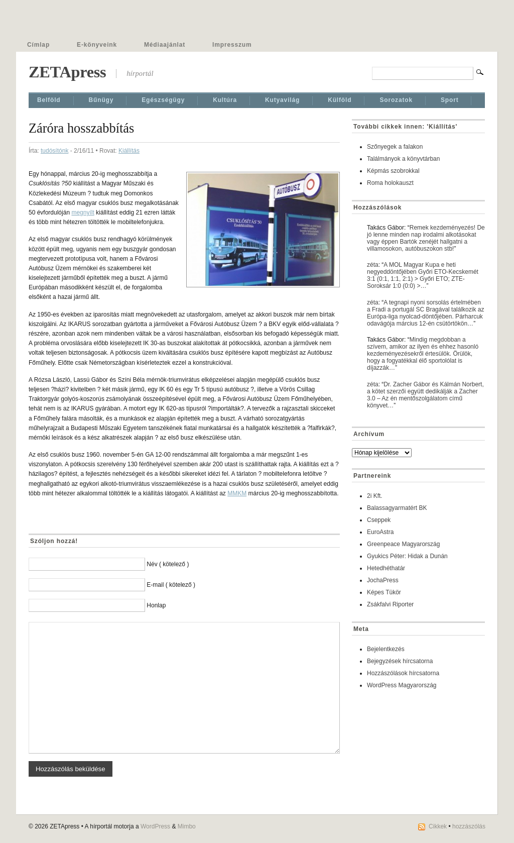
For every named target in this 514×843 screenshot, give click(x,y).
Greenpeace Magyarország (403, 544)
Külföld (339, 99)
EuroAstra (380, 532)
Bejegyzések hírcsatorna (400, 661)
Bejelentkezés (386, 649)
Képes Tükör (384, 592)
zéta (372, 264)
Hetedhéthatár (386, 568)
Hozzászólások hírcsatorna (403, 673)
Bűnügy (101, 99)
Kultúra (225, 99)
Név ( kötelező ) (168, 564)
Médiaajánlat (164, 44)
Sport (450, 99)
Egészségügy (163, 99)
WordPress (155, 826)
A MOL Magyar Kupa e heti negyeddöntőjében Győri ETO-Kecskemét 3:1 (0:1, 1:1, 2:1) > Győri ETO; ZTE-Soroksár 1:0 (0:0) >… (422, 275)
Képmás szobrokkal (393, 170)
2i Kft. (374, 495)
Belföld (49, 99)
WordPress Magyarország (402, 685)
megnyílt (82, 212)
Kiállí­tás (129, 150)
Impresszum (231, 44)
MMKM (236, 493)
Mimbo (187, 826)
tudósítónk (54, 150)
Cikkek (438, 826)
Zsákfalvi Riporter (390, 604)
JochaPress (383, 580)
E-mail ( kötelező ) (171, 584)
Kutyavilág (282, 99)
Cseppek (379, 519)
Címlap (38, 44)
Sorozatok (396, 99)
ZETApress (67, 72)
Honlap (156, 605)
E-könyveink (97, 44)
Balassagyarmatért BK (397, 507)
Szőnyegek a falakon (395, 146)
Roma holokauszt (390, 182)
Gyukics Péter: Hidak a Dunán (407, 556)
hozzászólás (468, 826)
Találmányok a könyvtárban (403, 158)
